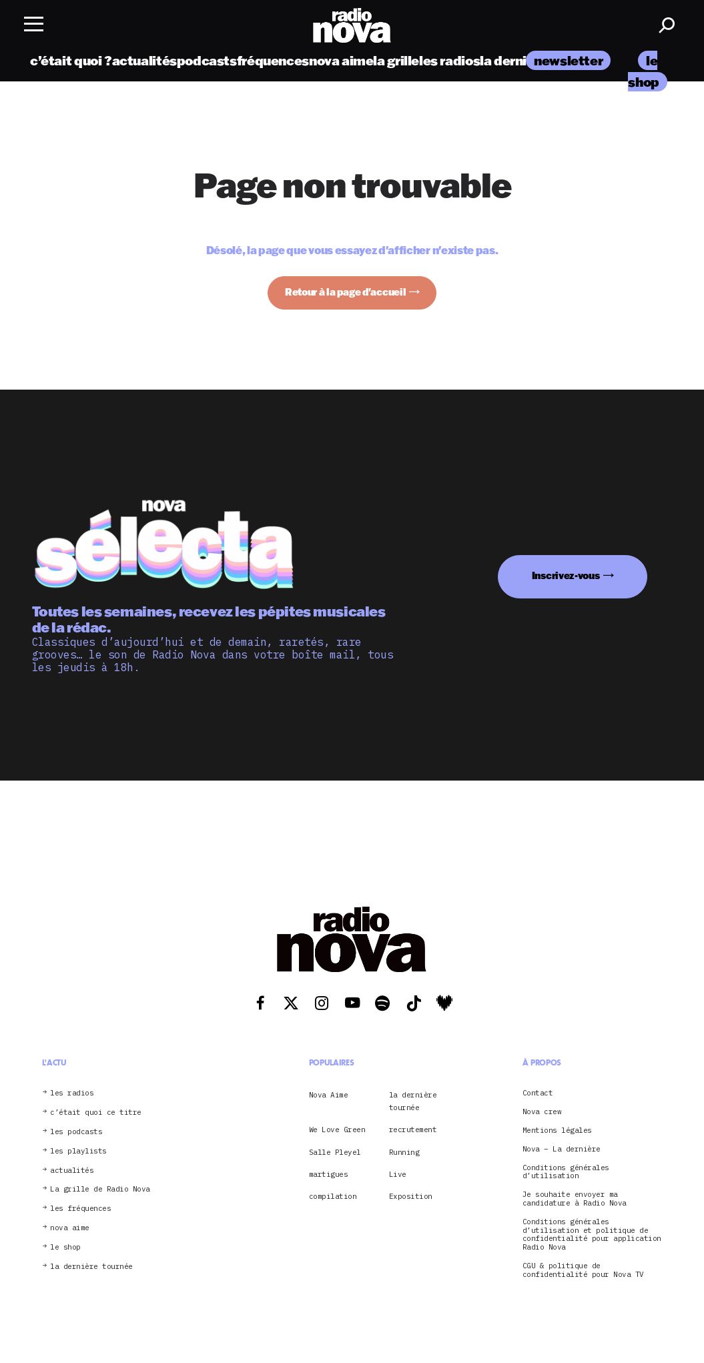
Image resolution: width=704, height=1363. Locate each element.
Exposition (410, 1196)
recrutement (413, 1129)
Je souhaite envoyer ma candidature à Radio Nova (574, 1199)
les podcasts (76, 1131)
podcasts (207, 61)
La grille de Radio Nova (100, 1189)
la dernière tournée (91, 1266)
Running (404, 1152)
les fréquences (80, 1208)
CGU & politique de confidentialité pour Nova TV (583, 1270)
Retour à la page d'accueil (345, 292)
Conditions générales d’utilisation (565, 1172)
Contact (537, 1093)
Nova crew (542, 1111)
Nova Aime (328, 1094)
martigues (328, 1174)
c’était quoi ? (71, 61)
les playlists (78, 1151)
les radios (449, 61)
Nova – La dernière (561, 1149)
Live (397, 1174)
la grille (396, 61)
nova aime (341, 61)
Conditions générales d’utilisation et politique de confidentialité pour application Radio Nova (591, 1235)
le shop (65, 1247)
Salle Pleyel (335, 1152)
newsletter (568, 61)
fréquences (273, 61)
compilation (333, 1196)
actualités (144, 61)
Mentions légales (557, 1130)
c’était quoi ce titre (95, 1112)
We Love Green (337, 1129)
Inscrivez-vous (566, 575)
